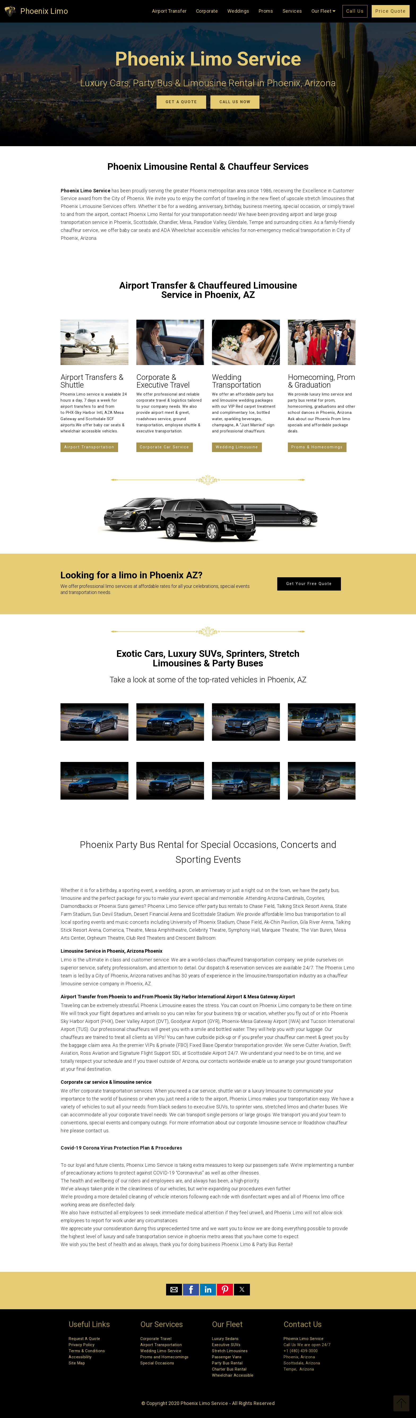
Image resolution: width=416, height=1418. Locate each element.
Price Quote (390, 11)
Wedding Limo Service (160, 1351)
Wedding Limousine (237, 447)
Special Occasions (157, 1363)
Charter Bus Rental (229, 1369)
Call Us (355, 11)
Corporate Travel (155, 1339)
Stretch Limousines (230, 1351)
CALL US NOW (234, 102)
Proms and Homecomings (164, 1357)
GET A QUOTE (181, 102)
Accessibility (80, 1357)
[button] (174, 1289)
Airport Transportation (89, 447)
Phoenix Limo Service (303, 1339)
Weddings (238, 11)
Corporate (207, 11)
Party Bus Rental (227, 1363)
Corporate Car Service (164, 447)
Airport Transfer (169, 11)
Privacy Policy (81, 1345)
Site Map (77, 1363)
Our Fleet (321, 11)
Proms (266, 11)
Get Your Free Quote (309, 584)
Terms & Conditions (87, 1351)
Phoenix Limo (44, 11)
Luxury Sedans (225, 1339)
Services (292, 11)
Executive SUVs (226, 1345)
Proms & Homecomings (317, 447)
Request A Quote (84, 1339)
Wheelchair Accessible (233, 1375)
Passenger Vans (226, 1357)
